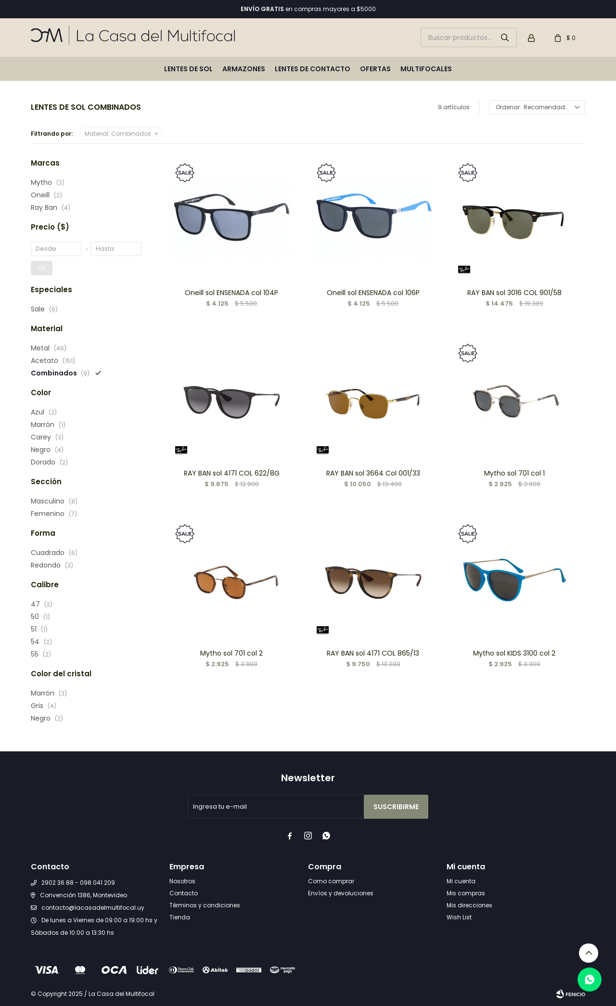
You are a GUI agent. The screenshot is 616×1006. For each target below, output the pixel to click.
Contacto (183, 893)
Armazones (243, 69)
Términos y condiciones (204, 905)
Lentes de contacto (312, 69)
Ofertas (375, 69)
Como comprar (331, 881)
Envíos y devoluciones (340, 893)
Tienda (179, 917)
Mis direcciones (469, 905)
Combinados (118, 133)
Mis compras (466, 893)
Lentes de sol (188, 69)
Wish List (459, 917)
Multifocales (426, 69)
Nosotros (182, 881)
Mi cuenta (461, 881)
